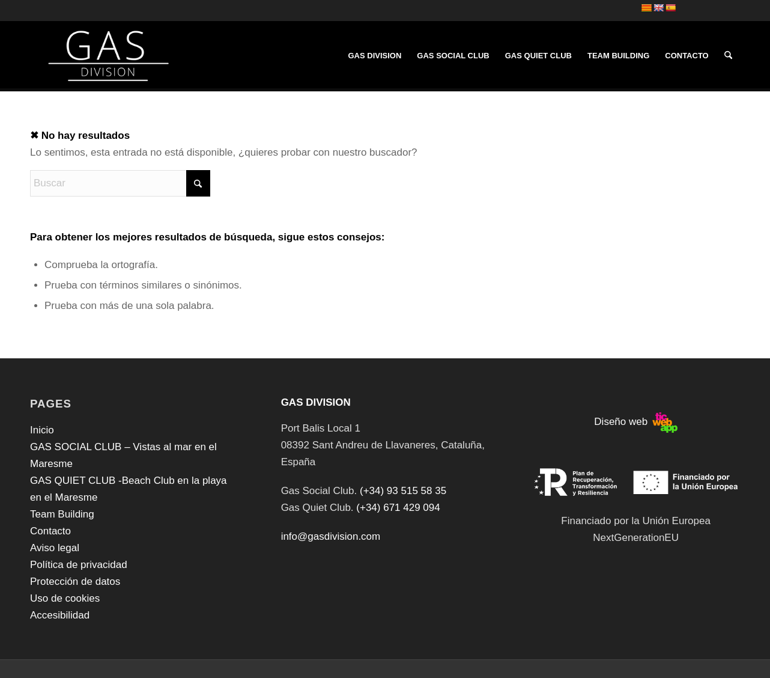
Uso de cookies (65, 598)
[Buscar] (728, 56)
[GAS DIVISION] (106, 56)
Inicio (42, 430)
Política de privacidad (78, 564)
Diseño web (636, 421)
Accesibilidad (59, 615)
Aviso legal (54, 548)
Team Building (62, 514)
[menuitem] (374, 56)
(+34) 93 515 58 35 (403, 490)
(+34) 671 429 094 (398, 507)
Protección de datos (75, 581)
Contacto (50, 531)
